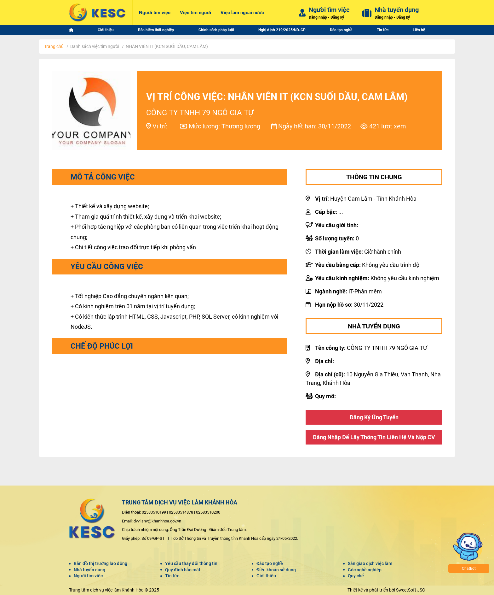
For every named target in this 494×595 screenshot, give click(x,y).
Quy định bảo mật (182, 569)
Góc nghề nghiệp (365, 569)
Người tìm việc (88, 575)
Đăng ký (337, 17)
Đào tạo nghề (269, 563)
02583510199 (154, 512)
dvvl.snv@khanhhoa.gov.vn (157, 521)
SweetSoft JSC (410, 589)
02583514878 (181, 512)
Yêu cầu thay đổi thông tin (191, 563)
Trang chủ (54, 46)
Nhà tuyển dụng (89, 569)
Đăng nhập (318, 17)
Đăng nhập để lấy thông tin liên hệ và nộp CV (374, 437)
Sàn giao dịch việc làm (370, 563)
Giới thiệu (266, 575)
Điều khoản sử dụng (276, 569)
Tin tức (172, 575)
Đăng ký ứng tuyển (374, 417)
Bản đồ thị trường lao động (100, 563)
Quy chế (356, 575)
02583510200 (208, 512)
